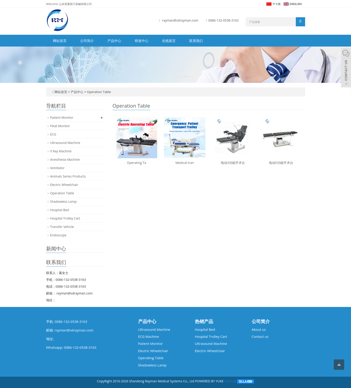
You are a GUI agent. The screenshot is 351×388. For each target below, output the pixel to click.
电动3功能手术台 (233, 163)
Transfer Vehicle (62, 227)
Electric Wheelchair (64, 185)
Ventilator (57, 168)
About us (259, 329)
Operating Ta (136, 163)
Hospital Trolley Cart (65, 218)
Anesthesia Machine (65, 159)
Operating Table (151, 358)
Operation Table (98, 92)
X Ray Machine (61, 151)
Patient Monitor (61, 117)
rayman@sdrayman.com (180, 20)
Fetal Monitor (60, 126)
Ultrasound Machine (65, 143)
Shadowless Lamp (63, 201)
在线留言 (169, 40)
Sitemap (230, 381)
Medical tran (184, 163)
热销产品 (204, 321)
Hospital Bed (59, 210)
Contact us (260, 336)
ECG (53, 134)
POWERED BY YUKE (209, 381)
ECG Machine (148, 336)
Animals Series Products (68, 176)
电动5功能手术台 (281, 163)
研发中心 (141, 40)
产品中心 (114, 40)
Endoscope (58, 235)
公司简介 (87, 40)
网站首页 (60, 40)
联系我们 (196, 40)
